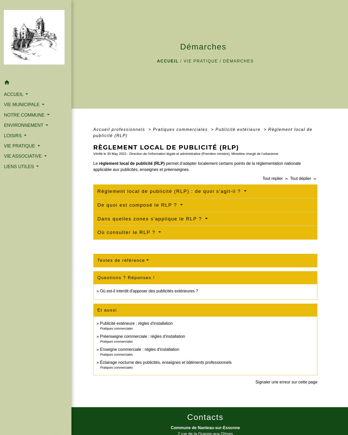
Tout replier (276, 178)
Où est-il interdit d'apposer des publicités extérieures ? (149, 291)
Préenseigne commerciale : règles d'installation (142, 336)
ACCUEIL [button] (14, 86)
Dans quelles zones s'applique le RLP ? (150, 218)
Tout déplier (303, 178)
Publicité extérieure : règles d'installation (136, 323)
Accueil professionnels (120, 129)
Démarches (238, 61)
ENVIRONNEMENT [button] (24, 117)
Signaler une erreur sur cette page (286, 382)
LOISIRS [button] (13, 127)
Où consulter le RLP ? (127, 232)
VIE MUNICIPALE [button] (22, 96)
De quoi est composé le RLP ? (138, 205)
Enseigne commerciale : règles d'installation (139, 349)
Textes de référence (121, 260)
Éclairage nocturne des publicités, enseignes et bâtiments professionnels (166, 362)
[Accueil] (31, 35)
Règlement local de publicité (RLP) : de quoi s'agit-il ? (170, 191)
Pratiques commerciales (181, 129)
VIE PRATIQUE (201, 61)
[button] (31, 75)
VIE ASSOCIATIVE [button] (23, 148)
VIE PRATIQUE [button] (20, 138)
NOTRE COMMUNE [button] (25, 107)
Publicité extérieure (239, 129)
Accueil (168, 61)
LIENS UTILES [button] (19, 158)
